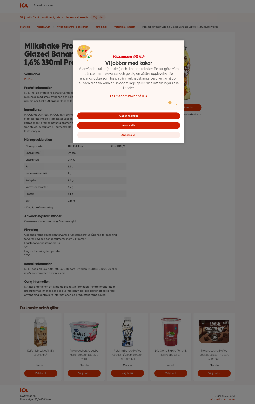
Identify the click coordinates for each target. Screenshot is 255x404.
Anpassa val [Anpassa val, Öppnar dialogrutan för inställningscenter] (128, 135)
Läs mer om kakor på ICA (129, 96)
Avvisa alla (128, 125)
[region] (128, 91)
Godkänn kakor (128, 115)
